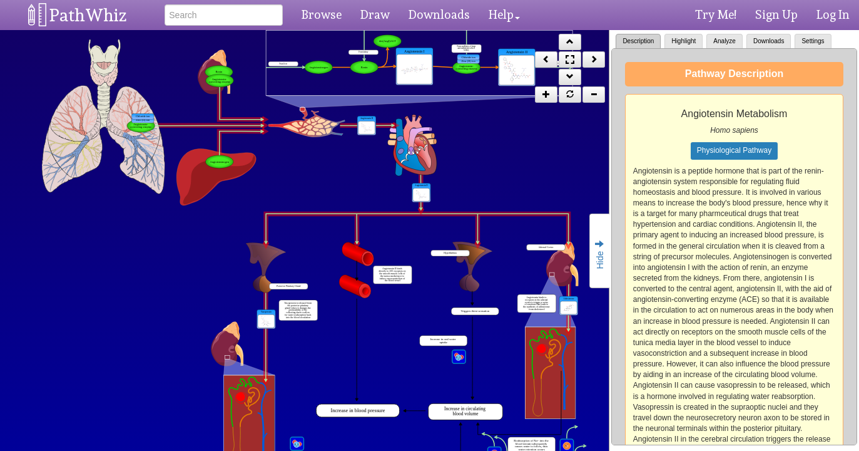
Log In (833, 14)
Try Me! (715, 14)
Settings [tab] (812, 41)
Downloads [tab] (768, 41)
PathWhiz (88, 15)
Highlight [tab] (683, 41)
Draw (375, 14)
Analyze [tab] (724, 41)
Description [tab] (638, 41)
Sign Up (776, 14)
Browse (322, 14)
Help (504, 14)
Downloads (439, 14)
